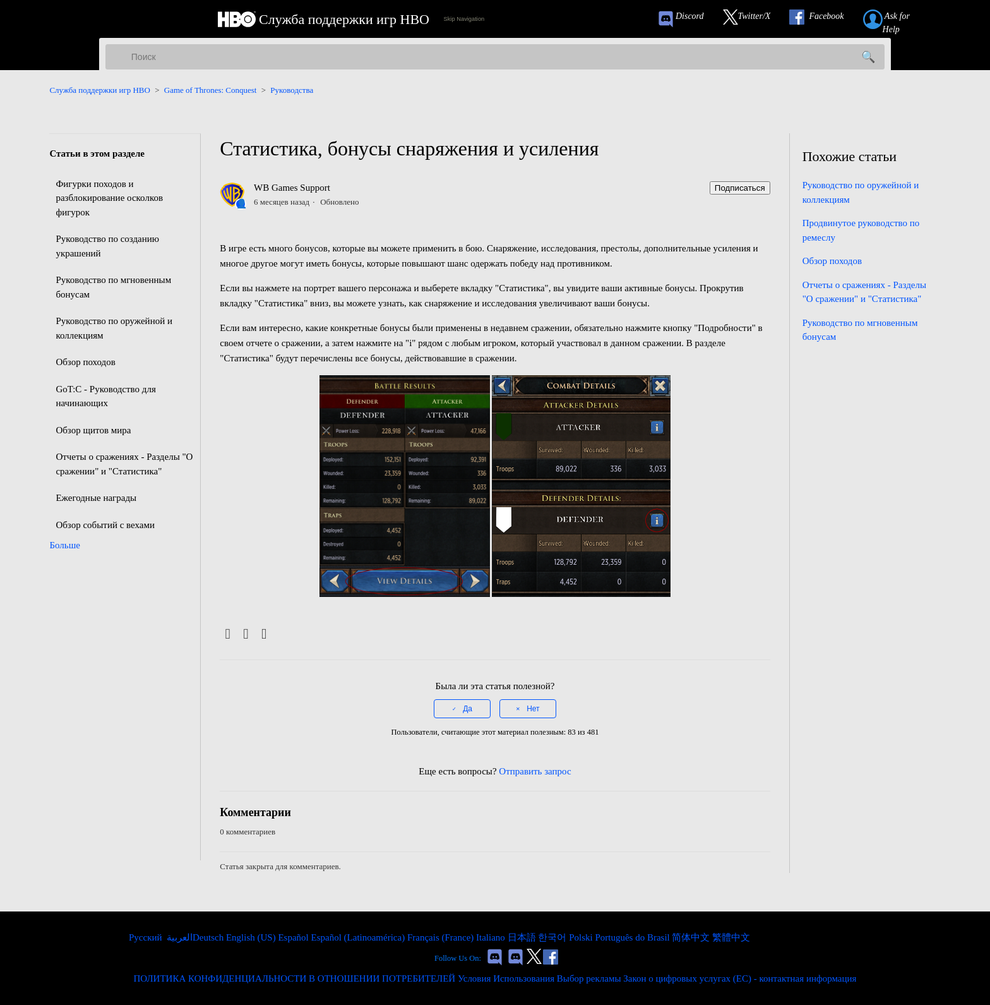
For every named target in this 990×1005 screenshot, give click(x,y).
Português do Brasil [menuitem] (633, 937)
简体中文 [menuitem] (692, 937)
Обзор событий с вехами (105, 525)
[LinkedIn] (264, 634)
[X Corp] (246, 634)
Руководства (291, 90)
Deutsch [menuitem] (209, 937)
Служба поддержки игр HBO (99, 90)
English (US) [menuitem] (252, 937)
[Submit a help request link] (900, 19)
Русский (146, 937)
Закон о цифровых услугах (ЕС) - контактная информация (739, 978)
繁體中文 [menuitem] (731, 937)
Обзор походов (85, 362)
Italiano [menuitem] (492, 937)
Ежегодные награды (96, 498)
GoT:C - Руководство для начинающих (105, 396)
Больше (64, 545)
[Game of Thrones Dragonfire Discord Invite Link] (515, 958)
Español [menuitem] (294, 937)
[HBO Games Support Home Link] (323, 19)
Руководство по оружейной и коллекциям (114, 328)
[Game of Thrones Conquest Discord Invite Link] (686, 19)
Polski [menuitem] (582, 937)
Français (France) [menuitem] (441, 937)
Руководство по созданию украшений (107, 246)
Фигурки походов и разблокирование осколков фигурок (109, 198)
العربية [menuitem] (178, 937)
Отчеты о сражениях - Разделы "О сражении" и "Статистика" (124, 464)
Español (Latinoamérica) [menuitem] (359, 937)
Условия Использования (506, 978)
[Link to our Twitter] (753, 19)
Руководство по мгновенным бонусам (113, 287)
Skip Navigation (463, 19)
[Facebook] (228, 634)
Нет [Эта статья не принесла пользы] (533, 708)
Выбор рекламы (589, 978)
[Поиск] (495, 56)
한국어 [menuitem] (553, 937)
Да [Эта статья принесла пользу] (467, 708)
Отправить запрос (535, 771)
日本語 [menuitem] (523, 937)
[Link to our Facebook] (822, 19)
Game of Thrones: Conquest (210, 90)
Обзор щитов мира (93, 430)
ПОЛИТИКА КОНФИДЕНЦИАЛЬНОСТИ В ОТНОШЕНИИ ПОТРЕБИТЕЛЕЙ (295, 978)
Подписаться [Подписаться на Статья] (740, 188)
